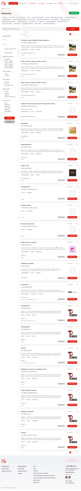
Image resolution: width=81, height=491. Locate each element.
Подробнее (61, 55)
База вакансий (5, 469)
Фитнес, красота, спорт (60, 22)
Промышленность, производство (63, 17)
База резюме (21, 469)
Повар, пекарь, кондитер (28, 243)
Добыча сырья (51, 19)
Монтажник (24, 285)
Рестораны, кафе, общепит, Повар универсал (35, 41)
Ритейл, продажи (71, 24)
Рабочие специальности (48, 22)
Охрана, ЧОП (5, 17)
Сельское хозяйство (6, 22)
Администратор (26, 206)
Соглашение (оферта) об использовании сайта (44, 478)
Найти (72, 29)
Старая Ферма (24, 137)
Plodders (22, 319)
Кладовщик (24, 124)
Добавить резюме (22, 472)
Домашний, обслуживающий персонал (38, 19)
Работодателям (23, 3)
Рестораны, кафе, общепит (36, 24)
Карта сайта (36, 483)
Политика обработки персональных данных (44, 476)
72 (76, 35)
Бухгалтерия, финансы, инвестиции (33, 22)
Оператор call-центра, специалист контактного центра (38, 104)
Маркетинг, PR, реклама (21, 24)
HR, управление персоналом (59, 24)
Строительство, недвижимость (42, 17)
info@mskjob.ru (32, 3)
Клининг (31, 17)
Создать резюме (74, 13)
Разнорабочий (25, 187)
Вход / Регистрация (74, 3)
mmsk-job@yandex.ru (69, 473)
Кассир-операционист (28, 224)
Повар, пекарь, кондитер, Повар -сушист (33, 62)
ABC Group (23, 158)
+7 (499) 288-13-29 (70, 467)
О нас (34, 469)
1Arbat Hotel (23, 278)
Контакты (35, 471)
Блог (34, 467)
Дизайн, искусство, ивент (18, 22)
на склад (52, 17)
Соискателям (13, 3)
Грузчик (23, 349)
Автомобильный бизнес (22, 19)
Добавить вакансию (6, 472)
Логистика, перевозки (23, 17)
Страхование (70, 22)
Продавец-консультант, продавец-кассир (34, 370)
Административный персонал (8, 19)
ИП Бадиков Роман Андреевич (27, 117)
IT (28, 24)
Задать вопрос (68, 475)
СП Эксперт (23, 298)
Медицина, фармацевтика (8, 24)
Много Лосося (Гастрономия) (27, 53)
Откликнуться (72, 55)
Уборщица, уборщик (27, 264)
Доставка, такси (13, 17)
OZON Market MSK (25, 179)
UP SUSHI (23, 256)
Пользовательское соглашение (40, 474)
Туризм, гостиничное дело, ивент (64, 19)
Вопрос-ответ (36, 481)
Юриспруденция (47, 24)
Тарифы (20, 474)
